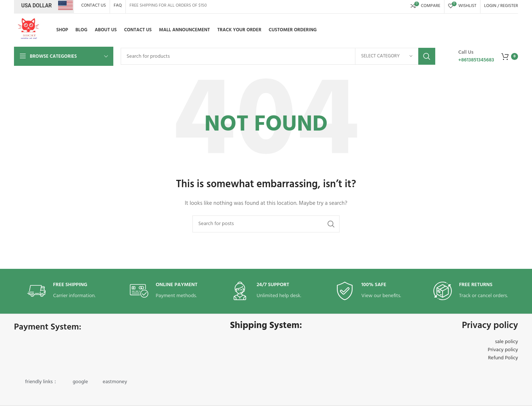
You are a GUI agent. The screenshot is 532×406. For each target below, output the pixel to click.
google (80, 382)
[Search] (278, 56)
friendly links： (41, 382)
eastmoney (115, 382)
